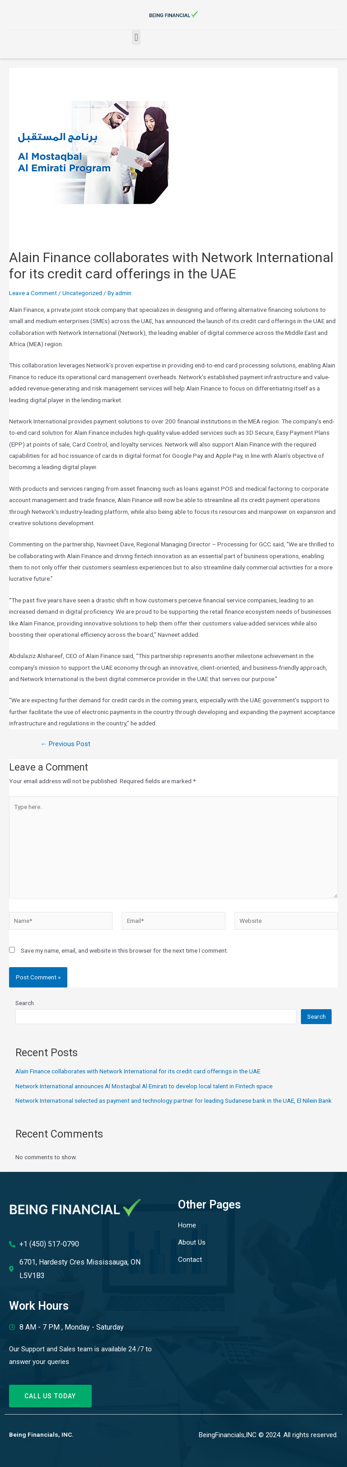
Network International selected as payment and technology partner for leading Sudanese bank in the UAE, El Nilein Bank (173, 1100)
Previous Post (65, 744)
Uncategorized (82, 292)
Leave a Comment (33, 292)
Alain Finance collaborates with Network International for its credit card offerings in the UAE (137, 1071)
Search (24, 1002)
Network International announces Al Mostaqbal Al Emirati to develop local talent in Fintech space (143, 1086)
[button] (136, 37)
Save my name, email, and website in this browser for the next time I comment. (124, 950)
